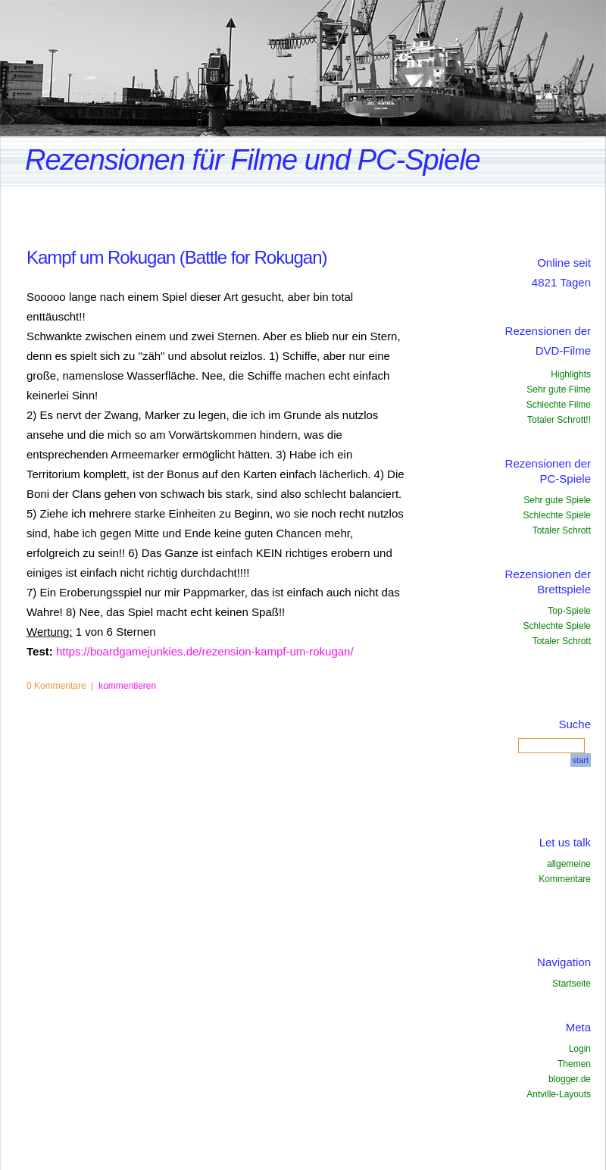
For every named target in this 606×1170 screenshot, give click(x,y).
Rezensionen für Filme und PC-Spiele (252, 160)
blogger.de (569, 1079)
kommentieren (127, 685)
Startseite (571, 983)
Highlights (571, 374)
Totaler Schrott (562, 530)
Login (580, 1048)
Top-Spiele (569, 610)
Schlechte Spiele (557, 515)
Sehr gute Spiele (557, 500)
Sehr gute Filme (558, 389)
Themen (574, 1064)
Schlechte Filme (558, 404)
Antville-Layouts (558, 1094)
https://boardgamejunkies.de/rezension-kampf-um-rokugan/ (205, 651)
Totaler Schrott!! (559, 420)
